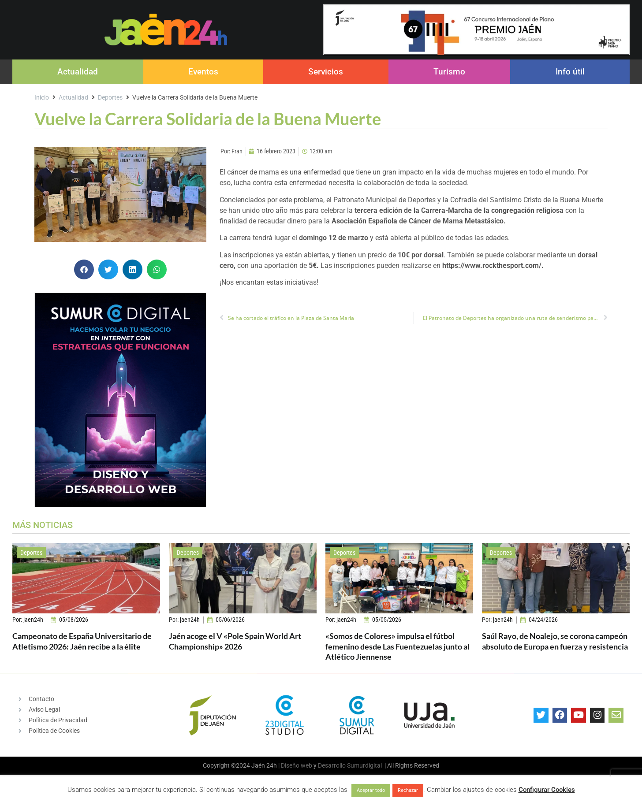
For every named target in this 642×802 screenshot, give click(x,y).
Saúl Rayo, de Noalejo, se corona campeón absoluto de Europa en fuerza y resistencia (555, 641)
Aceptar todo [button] (371, 790)
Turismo (449, 72)
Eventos (203, 72)
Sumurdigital (364, 765)
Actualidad (77, 72)
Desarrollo (332, 765)
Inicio (41, 97)
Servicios (325, 72)
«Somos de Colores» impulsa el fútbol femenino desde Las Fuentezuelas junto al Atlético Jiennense (397, 646)
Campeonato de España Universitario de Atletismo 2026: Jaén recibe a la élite (82, 641)
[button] (84, 269)
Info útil (570, 72)
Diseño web (296, 765)
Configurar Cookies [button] (547, 790)
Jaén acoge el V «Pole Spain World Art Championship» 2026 (235, 641)
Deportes (110, 97)
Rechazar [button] (408, 790)
